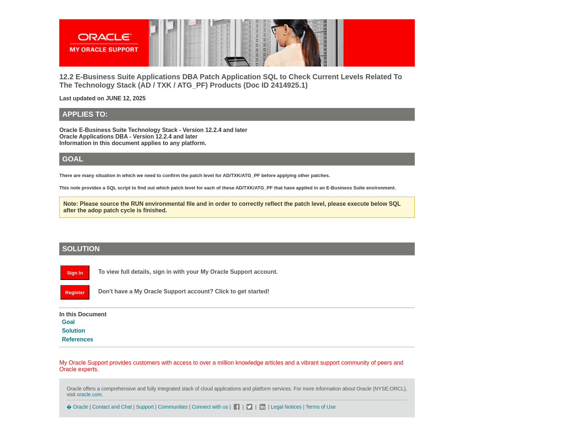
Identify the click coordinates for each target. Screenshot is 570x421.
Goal (68, 322)
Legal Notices (286, 407)
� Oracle (77, 407)
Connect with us (211, 407)
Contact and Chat (112, 407)
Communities (173, 407)
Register (75, 292)
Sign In (75, 273)
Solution (73, 331)
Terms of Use (321, 407)
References (77, 339)
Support (145, 407)
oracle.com (89, 394)
